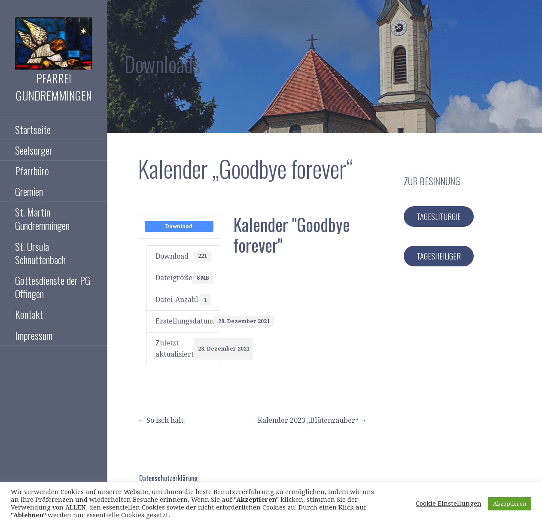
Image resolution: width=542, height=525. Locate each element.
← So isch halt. (161, 420)
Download (178, 226)
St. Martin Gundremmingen (42, 218)
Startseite (33, 129)
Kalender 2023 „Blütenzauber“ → (312, 420)
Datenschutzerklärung (168, 478)
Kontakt (29, 314)
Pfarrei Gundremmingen (54, 87)
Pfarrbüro (32, 170)
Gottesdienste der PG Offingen (52, 286)
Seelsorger (33, 150)
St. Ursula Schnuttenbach (40, 252)
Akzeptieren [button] (509, 504)
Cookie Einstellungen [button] (448, 503)
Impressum (33, 335)
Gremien (29, 191)
